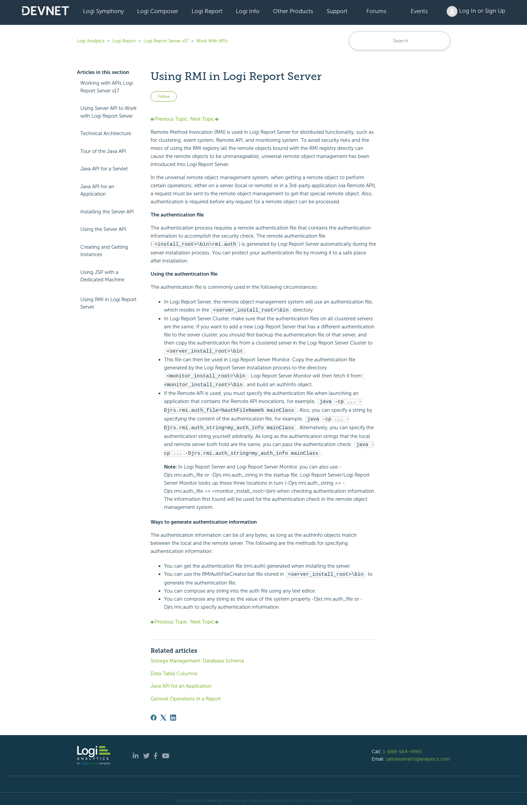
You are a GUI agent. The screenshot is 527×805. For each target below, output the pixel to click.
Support (337, 11)
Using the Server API (103, 229)
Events (419, 11)
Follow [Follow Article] (164, 96)
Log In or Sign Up (476, 11)
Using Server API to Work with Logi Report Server (108, 112)
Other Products (293, 11)
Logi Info (247, 11)
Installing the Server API (107, 212)
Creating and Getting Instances (104, 251)
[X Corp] (163, 714)
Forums (376, 11)
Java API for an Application (97, 190)
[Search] (399, 41)
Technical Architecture (105, 133)
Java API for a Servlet (104, 169)
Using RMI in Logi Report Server (108, 303)
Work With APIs (212, 40)
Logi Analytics (91, 40)
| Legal (300, 796)
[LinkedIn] (173, 714)
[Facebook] (154, 714)
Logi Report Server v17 (166, 40)
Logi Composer (157, 11)
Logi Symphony (103, 11)
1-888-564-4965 (402, 747)
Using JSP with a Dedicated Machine (102, 276)
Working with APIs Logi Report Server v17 (106, 87)
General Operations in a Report (186, 695)
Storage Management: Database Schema (197, 657)
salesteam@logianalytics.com (418, 755)
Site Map (343, 796)
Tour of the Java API (103, 151)
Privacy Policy (321, 796)
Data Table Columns (174, 670)
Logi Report (207, 11)
